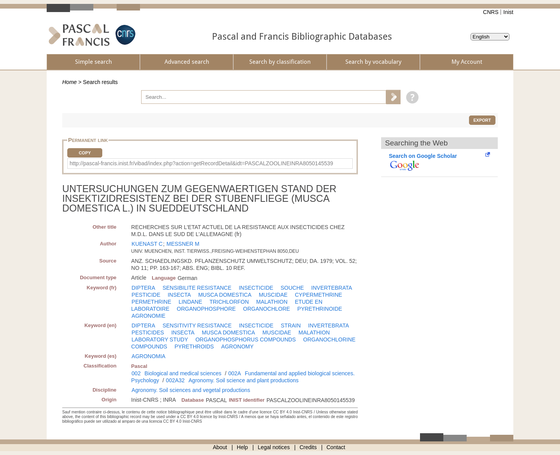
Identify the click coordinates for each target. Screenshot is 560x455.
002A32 (175, 380)
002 (135, 373)
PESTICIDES (147, 332)
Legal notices (274, 447)
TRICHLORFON (229, 302)
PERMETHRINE (151, 302)
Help (242, 447)
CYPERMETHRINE (318, 295)
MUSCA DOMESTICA (225, 295)
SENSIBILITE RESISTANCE (197, 288)
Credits (308, 447)
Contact (336, 447)
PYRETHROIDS (194, 346)
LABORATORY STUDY (159, 339)
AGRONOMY (237, 346)
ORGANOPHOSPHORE (206, 309)
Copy (85, 152)
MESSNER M (183, 244)
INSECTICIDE (256, 288)
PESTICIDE (145, 295)
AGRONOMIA (148, 356)
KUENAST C (147, 244)
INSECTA (179, 295)
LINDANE (190, 302)
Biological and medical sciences (183, 373)
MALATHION (272, 302)
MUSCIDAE (273, 295)
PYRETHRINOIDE (320, 309)
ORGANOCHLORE (266, 309)
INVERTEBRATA (331, 288)
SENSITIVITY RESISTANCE (197, 325)
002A (234, 373)
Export (482, 120)
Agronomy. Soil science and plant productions (244, 380)
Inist (508, 12)
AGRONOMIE (148, 316)
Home (69, 82)
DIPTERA (143, 288)
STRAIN (291, 325)
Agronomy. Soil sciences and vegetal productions (190, 390)
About (220, 447)
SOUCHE (292, 288)
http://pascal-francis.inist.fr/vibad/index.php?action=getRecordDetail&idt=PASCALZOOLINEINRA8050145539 (201, 163)
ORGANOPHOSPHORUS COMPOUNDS (245, 339)
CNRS (491, 12)
